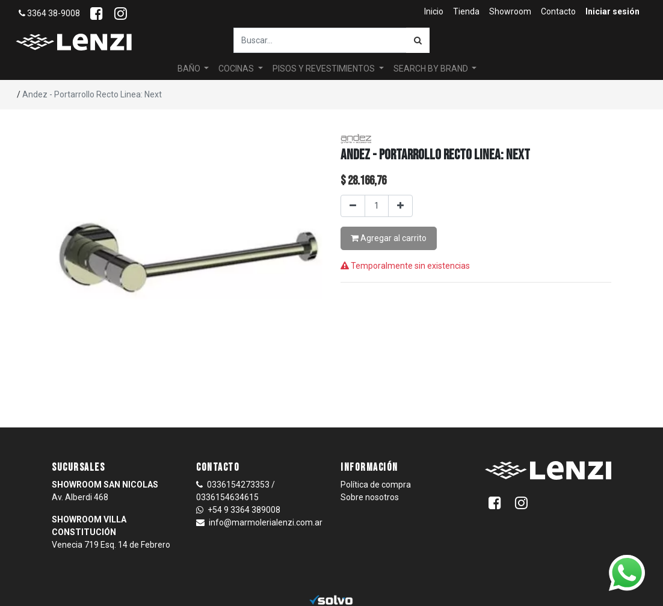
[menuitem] (433, 12)
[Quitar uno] (353, 206)
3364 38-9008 (49, 13)
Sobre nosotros (370, 497)
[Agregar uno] (400, 206)
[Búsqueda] (418, 40)
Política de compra (376, 484)
